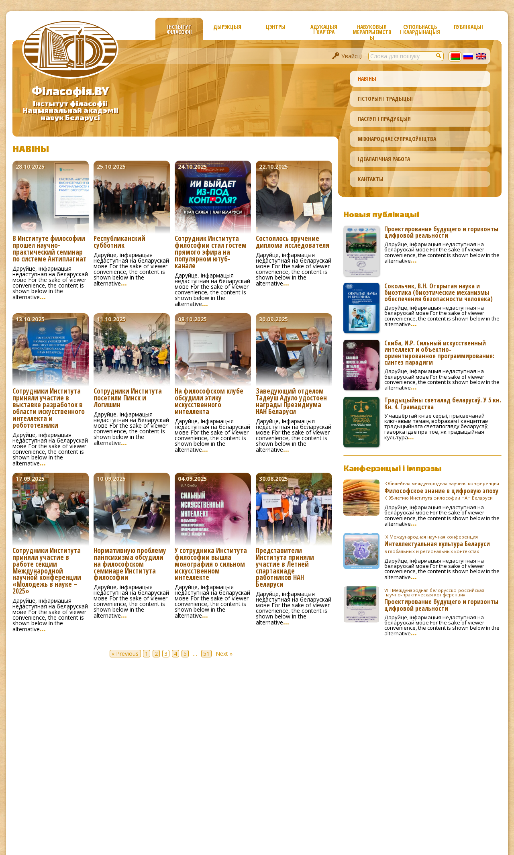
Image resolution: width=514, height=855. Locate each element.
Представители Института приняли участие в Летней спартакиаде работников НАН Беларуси (285, 567)
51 (206, 653)
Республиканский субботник (119, 242)
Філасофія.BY (70, 90)
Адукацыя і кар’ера (323, 29)
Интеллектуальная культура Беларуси (443, 544)
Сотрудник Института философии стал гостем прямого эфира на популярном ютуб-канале (211, 252)
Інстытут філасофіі (179, 29)
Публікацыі (468, 27)
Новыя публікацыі (381, 214)
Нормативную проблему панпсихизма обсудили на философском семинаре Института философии (130, 564)
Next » (224, 653)
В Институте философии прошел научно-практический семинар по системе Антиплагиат (49, 249)
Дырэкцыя (227, 27)
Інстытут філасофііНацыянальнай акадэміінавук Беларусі (70, 110)
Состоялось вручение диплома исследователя (292, 242)
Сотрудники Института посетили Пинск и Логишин (128, 398)
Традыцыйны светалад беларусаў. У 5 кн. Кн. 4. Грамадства (442, 403)
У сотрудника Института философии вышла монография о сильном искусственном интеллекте (211, 564)
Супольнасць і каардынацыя (420, 29)
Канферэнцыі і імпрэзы (392, 468)
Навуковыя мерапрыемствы (372, 31)
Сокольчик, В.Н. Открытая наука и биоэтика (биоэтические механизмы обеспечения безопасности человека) (438, 292)
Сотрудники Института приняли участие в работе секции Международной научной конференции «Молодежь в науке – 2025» (46, 571)
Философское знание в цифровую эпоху (443, 490)
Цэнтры (276, 27)
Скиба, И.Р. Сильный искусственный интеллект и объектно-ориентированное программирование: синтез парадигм (439, 352)
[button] (438, 55)
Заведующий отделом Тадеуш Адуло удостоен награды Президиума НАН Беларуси (291, 401)
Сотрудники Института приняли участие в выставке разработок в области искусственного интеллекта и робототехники (48, 408)
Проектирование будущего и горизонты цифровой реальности (441, 232)
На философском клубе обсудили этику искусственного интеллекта (209, 401)
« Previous (125, 653)
